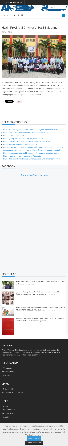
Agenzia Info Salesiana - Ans (34, 175)
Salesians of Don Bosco (13, 392)
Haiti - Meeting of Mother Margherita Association (22, 156)
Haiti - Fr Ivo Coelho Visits (13, 136)
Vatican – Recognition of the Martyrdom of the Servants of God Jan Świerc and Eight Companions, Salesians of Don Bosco (40, 293)
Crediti (5, 417)
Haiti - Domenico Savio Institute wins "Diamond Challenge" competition (31, 159)
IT (5, 2)
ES (11, 2)
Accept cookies (34, 438)
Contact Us (7, 368)
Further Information (34, 443)
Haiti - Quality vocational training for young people (23, 138)
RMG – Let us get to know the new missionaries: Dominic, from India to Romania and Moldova (40, 283)
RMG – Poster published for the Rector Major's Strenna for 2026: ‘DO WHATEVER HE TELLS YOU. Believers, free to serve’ (41, 309)
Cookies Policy (9, 410)
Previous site (8, 389)
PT (18, 2)
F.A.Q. (5, 406)
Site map (6, 375)
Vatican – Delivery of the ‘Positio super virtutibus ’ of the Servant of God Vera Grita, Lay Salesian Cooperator (40, 319)
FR (14, 2)
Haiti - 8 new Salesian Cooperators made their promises (25, 133)
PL (21, 2)
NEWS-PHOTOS (16, 21)
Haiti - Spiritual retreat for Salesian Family (20, 144)
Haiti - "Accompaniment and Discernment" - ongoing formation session (31, 153)
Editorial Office (9, 371)
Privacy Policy (9, 413)
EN (7, 2)
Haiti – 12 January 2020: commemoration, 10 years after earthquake (30, 130)
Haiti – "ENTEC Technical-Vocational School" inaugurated (26, 141)
